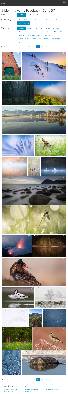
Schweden (22, 35)
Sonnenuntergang (24, 38)
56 (33, 47)
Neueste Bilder (23, 20)
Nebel (55, 32)
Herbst (21, 32)
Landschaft (31, 15)
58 (42, 47)
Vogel (34, 38)
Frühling (47, 28)
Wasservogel (56, 38)
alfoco (3, 3)
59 (46, 47)
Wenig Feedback (24, 23)
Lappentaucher (40, 32)
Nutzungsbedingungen (31, 389)
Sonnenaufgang (48, 35)
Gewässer (56, 28)
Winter (21, 42)
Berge (36, 28)
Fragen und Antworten (10, 389)
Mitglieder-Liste (8, 391)
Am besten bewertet (37, 20)
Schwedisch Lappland (34, 35)
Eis (41, 28)
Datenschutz (28, 391)
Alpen (29, 28)
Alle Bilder (22, 15)
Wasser (46, 38)
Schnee (62, 32)
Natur (39, 15)
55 (29, 47)
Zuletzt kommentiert (52, 20)
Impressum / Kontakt (52, 389)
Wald (40, 38)
